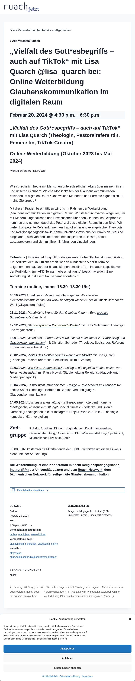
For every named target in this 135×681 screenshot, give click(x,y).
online (54, 543)
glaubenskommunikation (23, 543)
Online (13, 534)
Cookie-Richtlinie (50, 676)
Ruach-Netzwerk (90, 469)
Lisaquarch (44, 543)
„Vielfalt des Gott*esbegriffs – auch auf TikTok (64, 128)
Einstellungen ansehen (67, 667)
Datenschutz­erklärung (70, 676)
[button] (129, 619)
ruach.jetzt (24, 534)
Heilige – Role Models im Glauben (91, 385)
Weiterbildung (38, 534)
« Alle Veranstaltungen (25, 40)
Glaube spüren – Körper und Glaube (53, 325)
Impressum (87, 676)
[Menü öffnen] (127, 7)
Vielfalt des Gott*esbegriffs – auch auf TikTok (59, 355)
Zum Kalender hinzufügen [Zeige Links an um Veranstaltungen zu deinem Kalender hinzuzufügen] (30, 490)
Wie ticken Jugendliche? (45, 368)
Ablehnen (67, 658)
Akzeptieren (67, 648)
